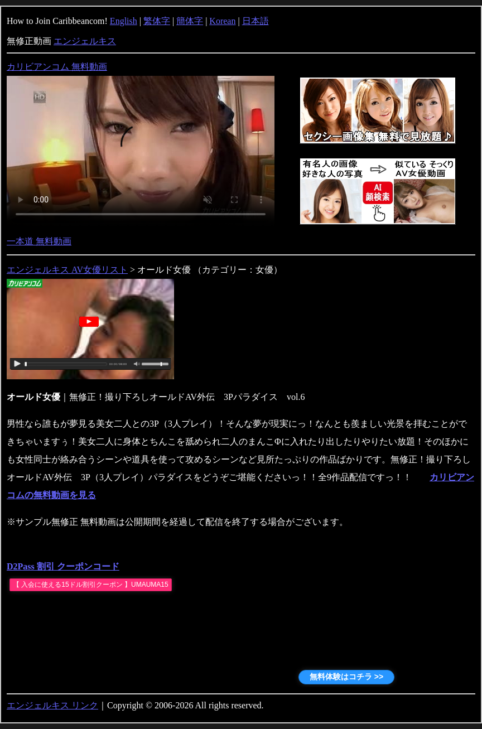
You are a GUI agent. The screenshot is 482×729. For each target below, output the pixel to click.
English (123, 21)
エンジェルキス (85, 41)
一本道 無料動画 (39, 241)
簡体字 (189, 21)
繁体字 (156, 21)
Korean (222, 21)
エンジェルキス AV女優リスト (67, 269)
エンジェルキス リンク (52, 705)
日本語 (255, 21)
